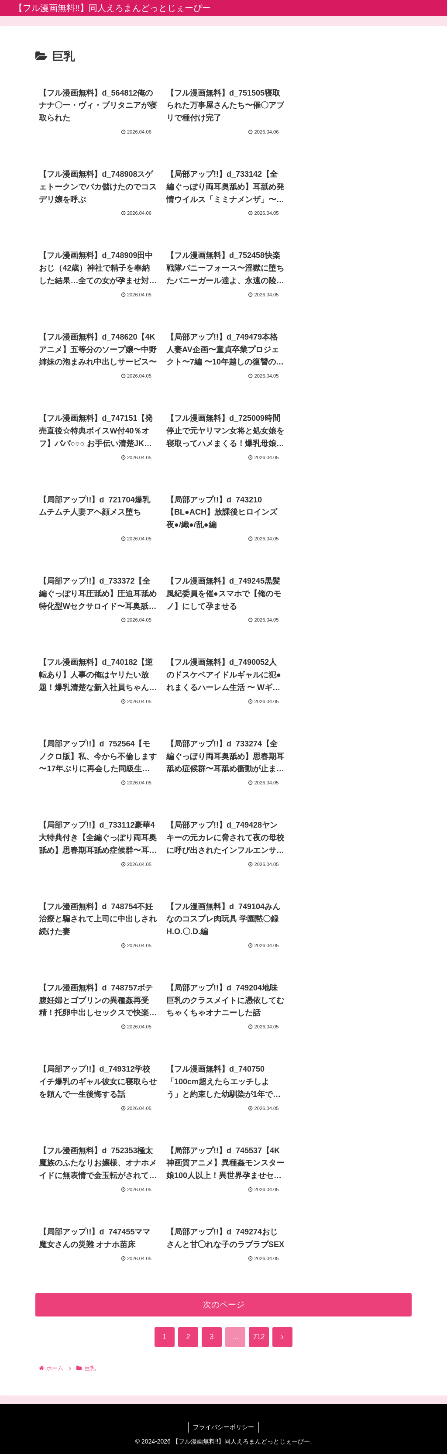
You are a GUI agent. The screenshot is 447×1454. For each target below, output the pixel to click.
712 (259, 1337)
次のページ (223, 1304)
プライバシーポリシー (223, 1426)
